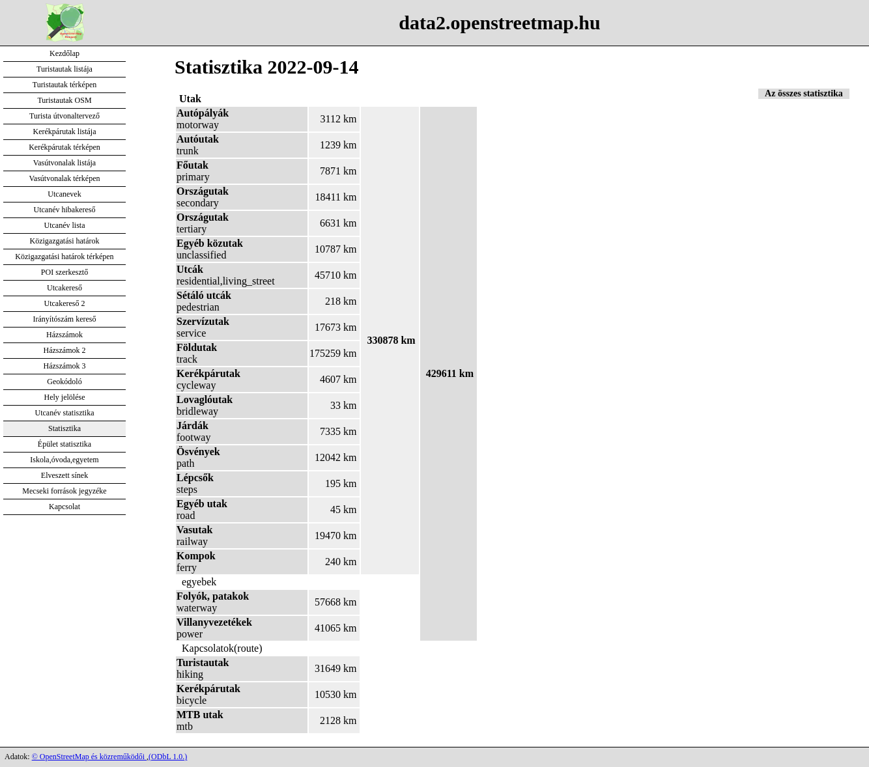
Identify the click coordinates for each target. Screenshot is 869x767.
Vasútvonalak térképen (64, 178)
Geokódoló (64, 381)
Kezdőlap (64, 53)
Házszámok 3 (65, 365)
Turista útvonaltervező (64, 115)
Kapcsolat (64, 506)
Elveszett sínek (64, 475)
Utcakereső (64, 287)
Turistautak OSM (64, 100)
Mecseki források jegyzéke (64, 490)
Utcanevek (64, 194)
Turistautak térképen (65, 84)
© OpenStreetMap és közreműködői (89, 756)
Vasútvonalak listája (64, 162)
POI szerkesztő (64, 272)
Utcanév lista (64, 225)
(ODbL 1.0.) (168, 756)
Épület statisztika (64, 444)
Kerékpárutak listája (64, 131)
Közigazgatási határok (65, 240)
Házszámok (64, 334)
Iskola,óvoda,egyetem (64, 459)
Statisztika (64, 428)
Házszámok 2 (65, 350)
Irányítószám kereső (64, 319)
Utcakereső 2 (64, 303)
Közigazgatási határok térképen (64, 256)
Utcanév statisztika (64, 412)
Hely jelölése (64, 397)
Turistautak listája (64, 69)
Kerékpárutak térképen (64, 147)
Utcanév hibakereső (65, 209)
